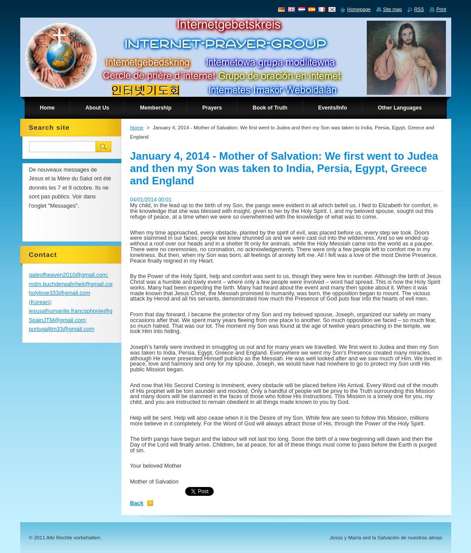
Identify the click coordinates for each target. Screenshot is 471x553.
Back (137, 503)
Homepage (359, 9)
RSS (419, 9)
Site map (392, 9)
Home (137, 127)
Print (441, 9)
